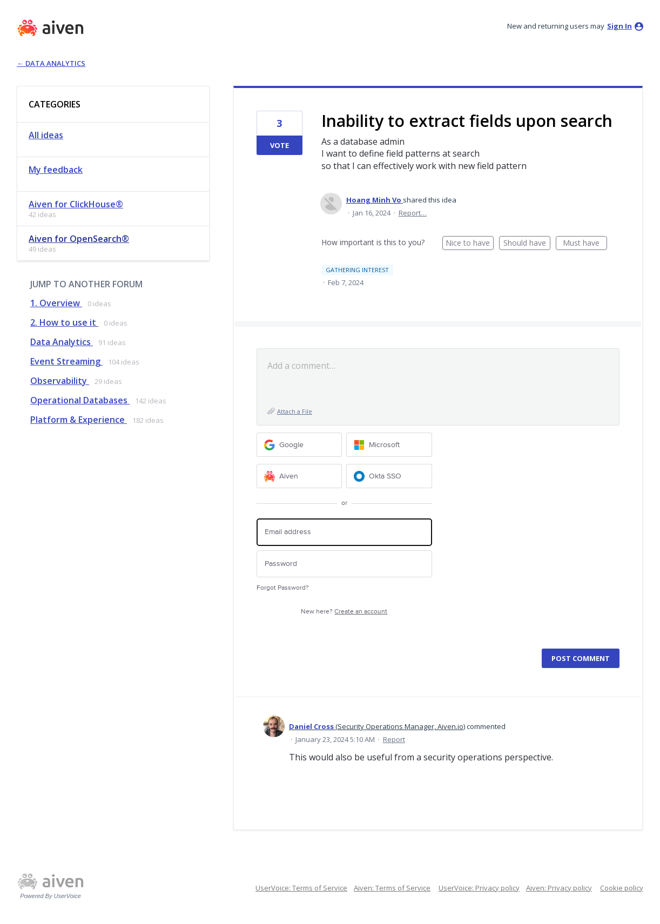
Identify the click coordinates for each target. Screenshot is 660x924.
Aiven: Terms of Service (392, 888)
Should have (526, 244)
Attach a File (294, 411)
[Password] (344, 564)
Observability (59, 381)
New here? (344, 612)
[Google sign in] (299, 445)
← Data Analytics (51, 63)
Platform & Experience (78, 420)
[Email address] (344, 532)
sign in (619, 26)
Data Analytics (61, 342)
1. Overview (56, 303)
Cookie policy (621, 888)
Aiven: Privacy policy (559, 888)
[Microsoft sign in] (389, 445)
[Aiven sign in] (299, 476)
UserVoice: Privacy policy (479, 888)
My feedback (56, 170)
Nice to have (470, 244)
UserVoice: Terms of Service (301, 888)
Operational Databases (80, 400)
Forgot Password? (283, 588)
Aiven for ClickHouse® (76, 204)
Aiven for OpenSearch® (79, 239)
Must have (585, 244)
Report (394, 739)
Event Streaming (66, 361)
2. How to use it (64, 322)
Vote (279, 145)
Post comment (580, 658)
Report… (413, 213)
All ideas (46, 135)
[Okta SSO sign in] (389, 476)
